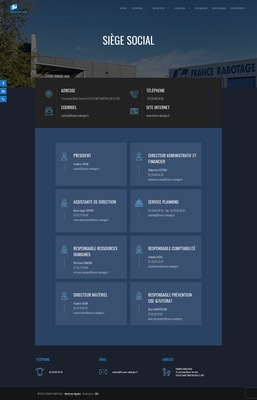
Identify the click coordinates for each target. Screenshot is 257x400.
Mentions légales (73, 393)
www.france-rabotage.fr (158, 115)
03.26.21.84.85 (80, 268)
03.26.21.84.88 (80, 215)
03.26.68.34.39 (156, 98)
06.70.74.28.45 (80, 308)
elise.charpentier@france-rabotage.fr (165, 319)
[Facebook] (3, 83)
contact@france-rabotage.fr (75, 115)
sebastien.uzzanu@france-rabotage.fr (165, 179)
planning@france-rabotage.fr (161, 215)
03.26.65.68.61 (177, 211)
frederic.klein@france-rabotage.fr (89, 313)
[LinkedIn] (3, 91)
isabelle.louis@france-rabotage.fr (163, 266)
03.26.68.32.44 (155, 262)
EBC (97, 393)
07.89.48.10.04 (155, 314)
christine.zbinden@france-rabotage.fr (90, 272)
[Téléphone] (3, 99)
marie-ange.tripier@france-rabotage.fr (91, 220)
